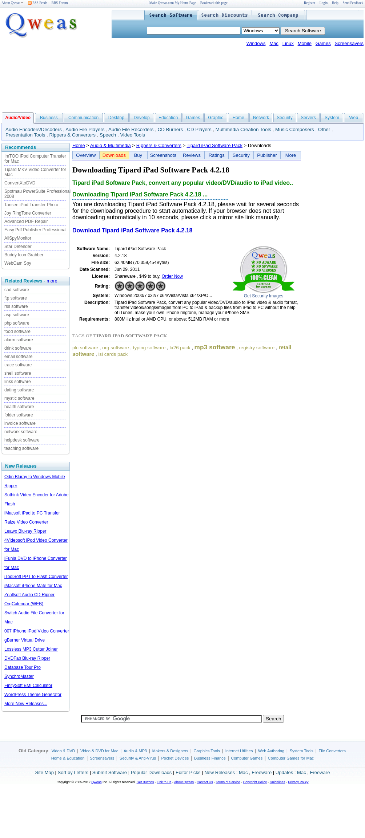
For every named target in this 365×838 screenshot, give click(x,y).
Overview (86, 155)
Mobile (305, 43)
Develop (142, 117)
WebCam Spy (17, 263)
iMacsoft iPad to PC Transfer (32, 513)
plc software (85, 347)
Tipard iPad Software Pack (214, 145)
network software (20, 431)
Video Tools (132, 135)
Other (324, 129)
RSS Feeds (37, 3)
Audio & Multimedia (110, 145)
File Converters (332, 751)
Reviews (192, 155)
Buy (138, 155)
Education (168, 117)
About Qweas (12, 3)
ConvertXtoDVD (19, 183)
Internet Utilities (239, 751)
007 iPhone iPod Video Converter (36, 631)
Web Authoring (271, 751)
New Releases (219, 772)
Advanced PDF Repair (26, 221)
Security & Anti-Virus (138, 758)
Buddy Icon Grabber (23, 254)
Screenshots (163, 155)
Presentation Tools (25, 135)
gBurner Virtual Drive (24, 640)
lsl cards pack (113, 354)
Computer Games (246, 758)
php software (16, 323)
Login (324, 3)
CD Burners (170, 129)
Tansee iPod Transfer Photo (31, 204)
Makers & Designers (170, 751)
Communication (83, 117)
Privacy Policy (298, 782)
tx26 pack (179, 347)
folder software (18, 415)
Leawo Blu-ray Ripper (25, 531)
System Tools (301, 751)
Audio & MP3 (135, 751)
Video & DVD (63, 751)
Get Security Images (264, 295)
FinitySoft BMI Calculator (28, 685)
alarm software (18, 339)
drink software (18, 348)
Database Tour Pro (22, 667)
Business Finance (210, 758)
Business (49, 117)
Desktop (116, 117)
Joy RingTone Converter (27, 213)
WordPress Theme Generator (32, 694)
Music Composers (294, 129)
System (332, 117)
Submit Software (109, 772)
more (52, 281)
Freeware (262, 772)
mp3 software (214, 347)
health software (19, 406)
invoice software (20, 423)
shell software (17, 373)
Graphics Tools (206, 751)
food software (17, 331)
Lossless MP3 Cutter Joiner (31, 649)
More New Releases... (25, 703)
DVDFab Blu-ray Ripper (27, 658)
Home (238, 117)
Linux (288, 43)
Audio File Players (84, 129)
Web (353, 117)
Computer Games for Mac (291, 758)
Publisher (267, 155)
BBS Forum (60, 3)
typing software (149, 347)
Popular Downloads (151, 772)
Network (261, 117)
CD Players (199, 129)
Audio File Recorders (130, 129)
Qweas (96, 782)
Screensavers (349, 43)
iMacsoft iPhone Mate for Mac (33, 585)
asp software (16, 314)
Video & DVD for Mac (99, 751)
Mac (273, 43)
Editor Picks (188, 772)
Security (284, 117)
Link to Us (164, 782)
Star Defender (18, 246)
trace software (18, 364)
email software (18, 356)
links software (17, 381)
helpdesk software (22, 440)
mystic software (19, 398)
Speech (108, 135)
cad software (16, 289)
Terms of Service (228, 782)
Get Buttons (145, 782)
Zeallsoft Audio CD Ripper (29, 594)
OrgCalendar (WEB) (23, 603)
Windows (256, 43)
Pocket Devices (175, 758)
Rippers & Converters (72, 135)
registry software (256, 347)
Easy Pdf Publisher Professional (35, 229)
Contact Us (205, 782)
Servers (308, 117)
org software (115, 347)
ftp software (15, 298)
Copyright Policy (255, 782)
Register (309, 3)
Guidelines (277, 782)
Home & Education (68, 758)
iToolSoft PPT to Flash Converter (36, 576)
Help (335, 3)
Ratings (217, 155)
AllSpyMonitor (17, 238)
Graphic (215, 117)
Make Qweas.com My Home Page (172, 3)
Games (323, 43)
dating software (19, 389)
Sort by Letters (72, 772)
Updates (284, 772)
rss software (16, 306)
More (290, 155)
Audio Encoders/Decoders (33, 129)
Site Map (44, 772)
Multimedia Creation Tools (243, 129)
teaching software (21, 448)
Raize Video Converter (26, 522)
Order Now (172, 276)
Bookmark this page (214, 3)
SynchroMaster (19, 676)
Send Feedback (353, 3)
